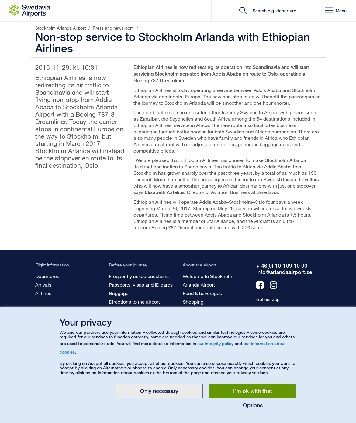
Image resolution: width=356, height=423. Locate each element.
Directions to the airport (134, 302)
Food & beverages (202, 293)
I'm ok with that (252, 390)
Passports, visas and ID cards (141, 284)
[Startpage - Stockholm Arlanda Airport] (29, 11)
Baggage (119, 293)
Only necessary (159, 390)
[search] (275, 11)
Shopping (193, 302)
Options (253, 405)
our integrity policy (215, 343)
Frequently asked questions (139, 276)
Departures (47, 276)
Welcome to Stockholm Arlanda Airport (208, 280)
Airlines (43, 293)
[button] (336, 11)
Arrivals (43, 284)
